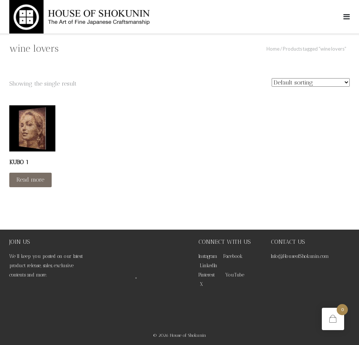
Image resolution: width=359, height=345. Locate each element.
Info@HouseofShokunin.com (300, 256)
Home (272, 49)
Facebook (233, 256)
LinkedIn (208, 265)
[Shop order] (311, 82)
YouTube (234, 275)
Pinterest (206, 275)
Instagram (207, 256)
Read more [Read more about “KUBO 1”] (30, 179)
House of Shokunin (188, 335)
